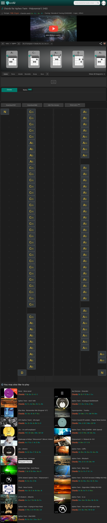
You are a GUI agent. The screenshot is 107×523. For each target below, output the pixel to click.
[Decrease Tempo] (3, 43)
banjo (35, 74)
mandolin (28, 74)
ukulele (20, 74)
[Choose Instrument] (47, 74)
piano (13, 74)
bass (42, 74)
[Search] (98, 3)
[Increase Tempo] (19, 43)
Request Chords (25, 462)
